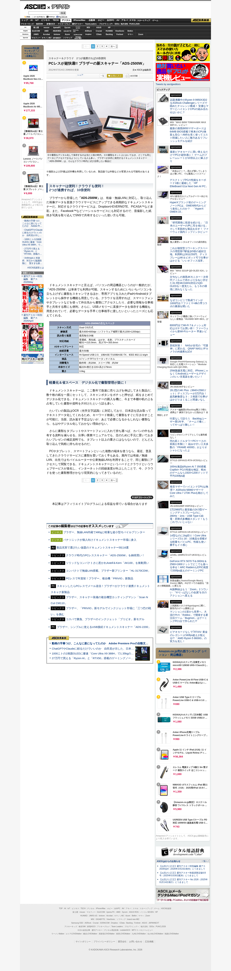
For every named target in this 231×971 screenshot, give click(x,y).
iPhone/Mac (79, 20)
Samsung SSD (77, 923)
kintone (57, 34)
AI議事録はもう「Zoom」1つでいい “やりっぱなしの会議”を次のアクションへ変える (189, 592)
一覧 (102, 76)
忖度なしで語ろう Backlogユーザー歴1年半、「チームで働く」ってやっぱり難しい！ (188, 421)
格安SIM (39, 24)
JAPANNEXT (57, 37)
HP (109, 28)
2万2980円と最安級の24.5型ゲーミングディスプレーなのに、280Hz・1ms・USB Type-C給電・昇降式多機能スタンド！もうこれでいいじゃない (189, 515)
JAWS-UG (93, 916)
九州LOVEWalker (139, 934)
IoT (37, 20)
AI (31, 20)
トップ (24, 20)
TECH (56, 20)
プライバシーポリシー (104, 941)
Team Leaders (117, 927)
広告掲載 (149, 941)
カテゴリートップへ (142, 497)
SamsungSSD (75, 30)
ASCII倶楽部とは (35, 267)
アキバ (124, 20)
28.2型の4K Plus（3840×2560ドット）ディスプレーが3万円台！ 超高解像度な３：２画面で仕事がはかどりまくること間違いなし (189, 395)
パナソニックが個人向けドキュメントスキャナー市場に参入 (99, 539)
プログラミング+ (106, 24)
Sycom (67, 28)
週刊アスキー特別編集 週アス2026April (32, 318)
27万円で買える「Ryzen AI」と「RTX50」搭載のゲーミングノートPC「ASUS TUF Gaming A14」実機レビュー (120, 658)
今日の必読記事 (83, 930)
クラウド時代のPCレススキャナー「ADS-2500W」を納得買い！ (105, 555)
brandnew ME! (78, 37)
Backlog (109, 34)
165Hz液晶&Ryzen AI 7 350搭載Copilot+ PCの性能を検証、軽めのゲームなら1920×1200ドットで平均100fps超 (189, 471)
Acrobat (46, 34)
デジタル (58, 6)
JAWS (35, 34)
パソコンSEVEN (77, 27)
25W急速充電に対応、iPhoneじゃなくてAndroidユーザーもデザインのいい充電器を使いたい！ (189, 373)
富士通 (36, 28)
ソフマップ (67, 38)
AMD (46, 31)
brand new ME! (133, 919)
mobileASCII (125, 930)
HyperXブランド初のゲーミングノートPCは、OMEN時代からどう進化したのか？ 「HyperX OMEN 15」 (188, 207)
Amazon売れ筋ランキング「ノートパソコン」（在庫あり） (31, 52)
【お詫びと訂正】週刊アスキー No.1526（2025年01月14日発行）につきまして (183, 880)
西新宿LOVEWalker (107, 934)
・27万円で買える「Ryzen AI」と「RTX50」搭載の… (32, 251)
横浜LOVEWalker (90, 934)
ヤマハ (130, 34)
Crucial (99, 31)
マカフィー (36, 38)
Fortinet (119, 34)
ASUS (98, 28)
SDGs (117, 24)
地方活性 (124, 24)
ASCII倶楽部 (201, 20)
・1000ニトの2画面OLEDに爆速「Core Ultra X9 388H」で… (32, 242)
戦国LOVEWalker (172, 934)
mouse (46, 28)
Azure (67, 34)
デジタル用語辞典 (111, 930)
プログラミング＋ (132, 927)
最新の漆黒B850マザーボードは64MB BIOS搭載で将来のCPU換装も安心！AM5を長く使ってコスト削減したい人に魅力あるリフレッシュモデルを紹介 (189, 134)
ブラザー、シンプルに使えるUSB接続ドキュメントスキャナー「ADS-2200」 (104, 626)
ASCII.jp (35, 6)
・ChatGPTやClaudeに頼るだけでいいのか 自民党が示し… (32, 233)
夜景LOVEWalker (123, 934)
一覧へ (205, 861)
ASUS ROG (57, 31)
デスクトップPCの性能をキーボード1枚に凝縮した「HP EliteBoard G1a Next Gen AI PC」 (189, 183)
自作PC (110, 20)
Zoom (140, 34)
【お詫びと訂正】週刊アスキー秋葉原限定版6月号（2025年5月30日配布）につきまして (182, 874)
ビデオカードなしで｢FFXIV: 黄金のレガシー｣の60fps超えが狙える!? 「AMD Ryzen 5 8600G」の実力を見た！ (189, 636)
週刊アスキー (77, 24)
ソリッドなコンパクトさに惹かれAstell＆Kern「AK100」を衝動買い (107, 562)
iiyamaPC (57, 28)
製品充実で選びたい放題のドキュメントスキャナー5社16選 (92, 547)
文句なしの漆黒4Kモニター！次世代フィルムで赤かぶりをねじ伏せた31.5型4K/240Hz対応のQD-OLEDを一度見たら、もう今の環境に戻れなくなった (189, 283)
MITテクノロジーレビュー (142, 930)
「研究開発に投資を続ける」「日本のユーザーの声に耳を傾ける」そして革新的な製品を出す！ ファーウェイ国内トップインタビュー (189, 227)
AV (118, 20)
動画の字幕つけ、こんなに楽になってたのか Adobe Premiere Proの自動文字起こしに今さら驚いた (113, 643)
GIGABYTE (67, 31)
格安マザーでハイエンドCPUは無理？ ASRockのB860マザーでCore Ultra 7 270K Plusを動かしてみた (189, 491)
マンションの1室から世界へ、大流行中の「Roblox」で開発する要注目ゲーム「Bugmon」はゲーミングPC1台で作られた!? (189, 616)
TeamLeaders (91, 24)
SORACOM (105, 923)
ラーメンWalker (57, 934)
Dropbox (88, 34)
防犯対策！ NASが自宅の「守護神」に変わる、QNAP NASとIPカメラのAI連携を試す (189, 348)
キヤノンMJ (46, 38)
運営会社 (122, 941)
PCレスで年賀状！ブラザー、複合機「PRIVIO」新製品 (99, 578)
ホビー (101, 20)
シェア (80, 75)
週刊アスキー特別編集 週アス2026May (32, 279)
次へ (113, 46)
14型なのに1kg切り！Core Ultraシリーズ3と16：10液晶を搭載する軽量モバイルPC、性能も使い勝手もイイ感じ (188, 540)
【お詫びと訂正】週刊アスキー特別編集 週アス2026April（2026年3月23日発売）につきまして (182, 867)
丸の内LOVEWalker (155, 934)
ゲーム (155, 20)
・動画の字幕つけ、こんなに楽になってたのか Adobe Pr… (32, 223)
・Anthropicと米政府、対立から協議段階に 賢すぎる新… (32, 261)
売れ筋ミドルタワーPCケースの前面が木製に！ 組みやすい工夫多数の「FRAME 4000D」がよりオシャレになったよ (189, 445)
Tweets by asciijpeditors (168, 84)
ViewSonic (119, 31)
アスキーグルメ (64, 24)
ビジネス (45, 20)
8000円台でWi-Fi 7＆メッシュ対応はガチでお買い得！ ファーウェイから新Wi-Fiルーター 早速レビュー (189, 330)
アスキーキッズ (27, 24)
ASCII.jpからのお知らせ (168, 861)
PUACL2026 (134, 24)
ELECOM (36, 31)
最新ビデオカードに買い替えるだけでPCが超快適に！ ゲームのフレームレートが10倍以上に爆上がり (189, 156)
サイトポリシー (83, 941)
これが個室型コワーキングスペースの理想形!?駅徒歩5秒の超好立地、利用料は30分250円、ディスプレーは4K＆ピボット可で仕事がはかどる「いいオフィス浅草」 (189, 254)
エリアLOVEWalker (74, 934)
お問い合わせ (135, 941)
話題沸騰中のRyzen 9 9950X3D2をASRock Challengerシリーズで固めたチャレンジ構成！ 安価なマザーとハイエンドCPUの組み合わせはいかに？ (189, 106)
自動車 (92, 20)
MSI (88, 28)
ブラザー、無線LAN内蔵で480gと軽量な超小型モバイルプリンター (104, 532)
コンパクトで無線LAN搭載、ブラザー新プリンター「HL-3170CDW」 (108, 570)
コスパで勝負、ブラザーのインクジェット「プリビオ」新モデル (105, 619)
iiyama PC (110, 912)
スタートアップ (143, 20)
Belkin (130, 31)
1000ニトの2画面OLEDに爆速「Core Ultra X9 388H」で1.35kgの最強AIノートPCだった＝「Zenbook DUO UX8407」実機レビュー (131, 653)
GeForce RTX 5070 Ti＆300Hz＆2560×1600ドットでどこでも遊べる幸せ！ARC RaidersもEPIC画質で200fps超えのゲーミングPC (189, 566)
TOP (61, 908)
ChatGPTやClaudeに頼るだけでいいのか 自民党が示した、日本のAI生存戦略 (99, 648)
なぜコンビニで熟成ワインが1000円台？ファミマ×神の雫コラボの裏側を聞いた (188, 303)
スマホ (132, 20)
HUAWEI (109, 31)
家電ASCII (51, 24)
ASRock (88, 31)
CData (98, 34)
